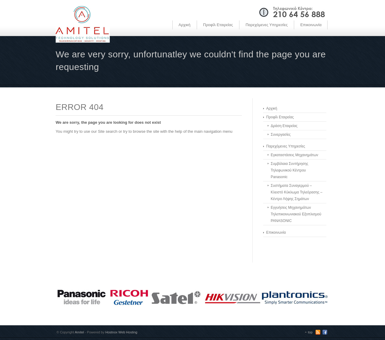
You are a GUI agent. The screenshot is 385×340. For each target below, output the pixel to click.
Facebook (324, 332)
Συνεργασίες (281, 134)
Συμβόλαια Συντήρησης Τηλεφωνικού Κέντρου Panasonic (289, 170)
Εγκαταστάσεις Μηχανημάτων (294, 155)
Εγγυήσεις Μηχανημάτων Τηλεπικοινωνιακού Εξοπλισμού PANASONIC (296, 214)
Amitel (79, 332)
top (310, 332)
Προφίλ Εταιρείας (218, 25)
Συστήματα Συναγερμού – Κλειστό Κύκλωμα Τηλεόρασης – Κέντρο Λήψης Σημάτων (296, 192)
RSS (318, 332)
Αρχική (185, 25)
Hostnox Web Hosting (121, 332)
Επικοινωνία (311, 25)
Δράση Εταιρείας (284, 126)
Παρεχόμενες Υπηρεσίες (266, 25)
